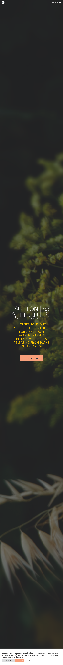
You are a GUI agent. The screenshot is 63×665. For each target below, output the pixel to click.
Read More (28, 661)
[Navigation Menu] (56, 2)
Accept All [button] (20, 661)
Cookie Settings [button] (8, 661)
